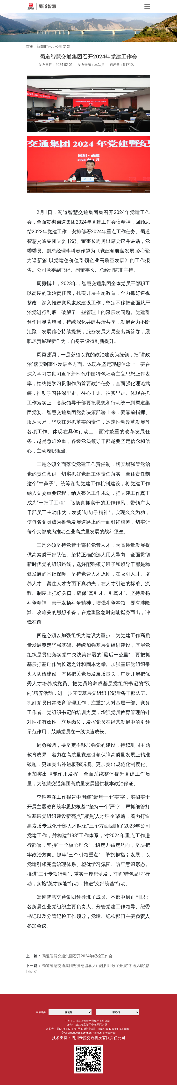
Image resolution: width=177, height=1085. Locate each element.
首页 (30, 46)
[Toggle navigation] (147, 6)
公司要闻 (62, 46)
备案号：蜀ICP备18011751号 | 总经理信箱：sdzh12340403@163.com (87, 1028)
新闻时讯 (44, 46)
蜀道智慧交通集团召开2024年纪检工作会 (77, 956)
